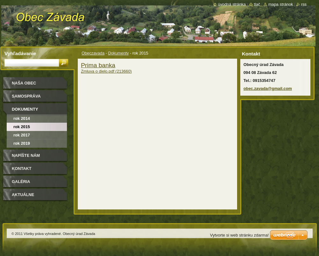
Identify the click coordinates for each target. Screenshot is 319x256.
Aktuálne (23, 194)
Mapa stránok (280, 4)
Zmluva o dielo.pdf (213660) (106, 71)
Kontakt (22, 168)
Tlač (257, 4)
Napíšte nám (26, 155)
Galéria (21, 181)
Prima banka (98, 65)
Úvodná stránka (232, 4)
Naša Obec (24, 83)
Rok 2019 (21, 143)
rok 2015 (21, 126)
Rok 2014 (21, 118)
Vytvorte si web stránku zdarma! (239, 235)
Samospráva (26, 96)
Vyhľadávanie (20, 53)
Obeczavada (93, 53)
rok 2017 (21, 135)
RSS (304, 4)
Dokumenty (118, 53)
